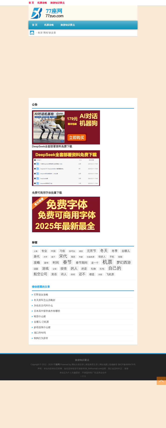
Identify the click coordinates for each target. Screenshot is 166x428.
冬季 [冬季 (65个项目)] (115, 251)
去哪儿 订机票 (41, 321)
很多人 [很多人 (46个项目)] (102, 256)
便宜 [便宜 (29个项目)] (81, 251)
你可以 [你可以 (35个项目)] (72, 251)
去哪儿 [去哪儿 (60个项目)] (126, 250)
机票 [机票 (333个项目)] (107, 262)
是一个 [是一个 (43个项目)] (94, 263)
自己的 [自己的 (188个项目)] (114, 268)
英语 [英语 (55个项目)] (54, 274)
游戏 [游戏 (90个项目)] (45, 268)
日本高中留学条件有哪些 (47, 311)
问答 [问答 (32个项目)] (100, 274)
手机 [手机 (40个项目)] (112, 256)
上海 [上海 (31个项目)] (35, 251)
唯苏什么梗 (40, 316)
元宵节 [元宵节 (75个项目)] (91, 251)
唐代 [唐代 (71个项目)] (36, 256)
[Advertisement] (83, 404)
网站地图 (103, 364)
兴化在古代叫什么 (43, 305)
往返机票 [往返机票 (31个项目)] (90, 257)
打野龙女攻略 (41, 294)
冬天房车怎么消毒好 (44, 300)
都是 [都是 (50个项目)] (91, 274)
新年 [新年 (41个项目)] (46, 263)
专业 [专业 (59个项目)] (44, 250)
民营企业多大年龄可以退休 (77, 72)
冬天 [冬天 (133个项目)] (104, 250)
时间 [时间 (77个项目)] (56, 262)
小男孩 (83, 376)
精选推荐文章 (92, 364)
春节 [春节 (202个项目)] (67, 262)
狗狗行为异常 (41, 338)
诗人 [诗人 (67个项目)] (64, 274)
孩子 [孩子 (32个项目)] (53, 257)
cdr (38, 65)
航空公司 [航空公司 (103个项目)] (40, 274)
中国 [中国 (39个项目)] (53, 251)
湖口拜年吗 (40, 332)
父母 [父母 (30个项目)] (54, 269)
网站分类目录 (78, 364)
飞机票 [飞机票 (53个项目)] (110, 274)
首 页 (31, 2)
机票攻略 (42, 2)
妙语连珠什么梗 (42, 327)
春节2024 (77, 65)
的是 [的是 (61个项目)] (84, 268)
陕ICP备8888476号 (127, 364)
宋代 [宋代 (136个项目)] (63, 256)
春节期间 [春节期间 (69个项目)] (81, 262)
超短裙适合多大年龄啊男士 (77, 45)
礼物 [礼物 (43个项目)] (93, 269)
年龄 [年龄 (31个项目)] (81, 257)
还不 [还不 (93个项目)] (82, 274)
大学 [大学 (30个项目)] (45, 257)
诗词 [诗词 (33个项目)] (73, 274)
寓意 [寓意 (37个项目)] (73, 257)
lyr (38, 91)
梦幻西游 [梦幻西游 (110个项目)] (124, 262)
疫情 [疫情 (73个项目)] (64, 268)
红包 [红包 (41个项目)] (102, 269)
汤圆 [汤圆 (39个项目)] (36, 269)
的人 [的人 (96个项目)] (74, 268)
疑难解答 (113, 364)
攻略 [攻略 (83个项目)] (37, 262)
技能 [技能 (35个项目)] (120, 257)
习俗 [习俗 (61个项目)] (62, 250)
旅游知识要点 (57, 2)
